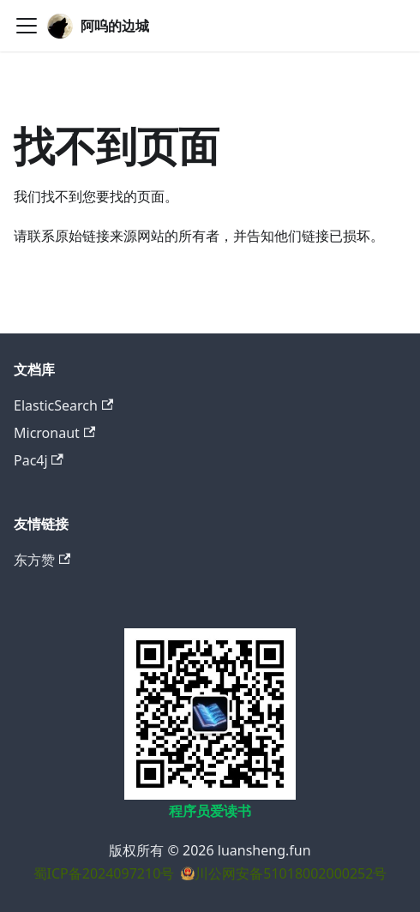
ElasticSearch (63, 405)
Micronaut (54, 432)
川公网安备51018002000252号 (291, 873)
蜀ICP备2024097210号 (104, 873)
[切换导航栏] (26, 26)
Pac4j (38, 460)
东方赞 (42, 559)
